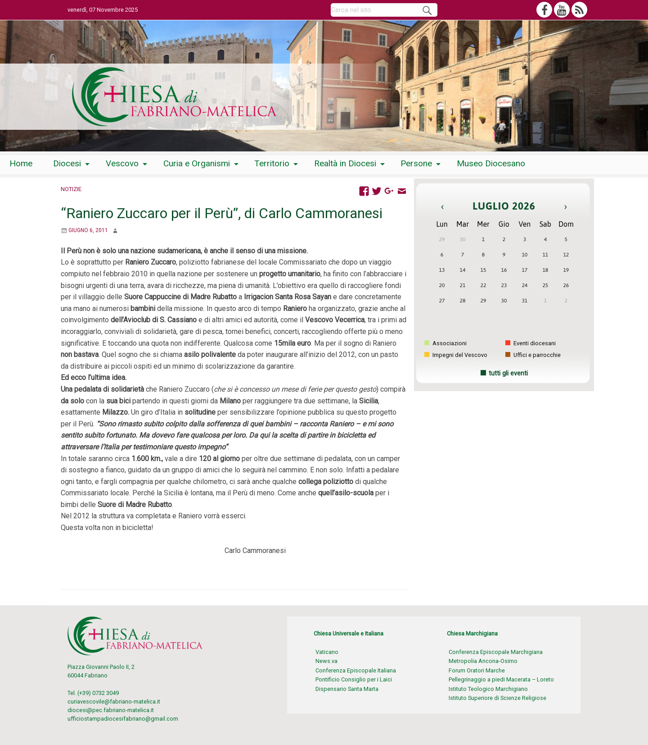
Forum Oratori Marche (477, 670)
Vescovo (122, 163)
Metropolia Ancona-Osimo (483, 661)
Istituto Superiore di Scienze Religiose (497, 698)
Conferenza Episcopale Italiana (355, 670)
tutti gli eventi (508, 373)
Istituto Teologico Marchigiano (488, 689)
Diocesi (67, 163)
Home (20, 163)
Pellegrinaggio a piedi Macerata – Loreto (501, 679)
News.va (326, 661)
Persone (416, 163)
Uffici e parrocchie (533, 355)
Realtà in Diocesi (345, 163)
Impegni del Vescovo (455, 355)
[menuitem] (21, 163)
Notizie (71, 189)
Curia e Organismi (196, 163)
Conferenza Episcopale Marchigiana (496, 652)
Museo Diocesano (491, 163)
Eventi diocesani (530, 343)
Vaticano (326, 652)
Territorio (271, 163)
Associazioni (445, 343)
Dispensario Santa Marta (346, 689)
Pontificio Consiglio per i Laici (353, 679)
